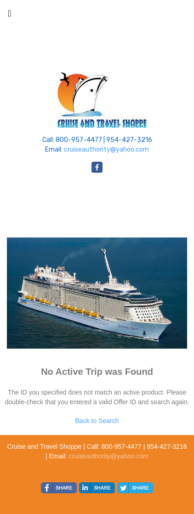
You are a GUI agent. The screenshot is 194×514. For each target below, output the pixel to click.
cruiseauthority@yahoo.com (106, 149)
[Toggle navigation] (9, 15)
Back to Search (97, 420)
